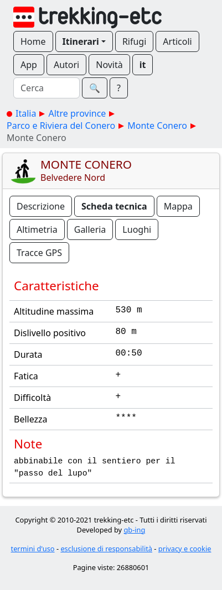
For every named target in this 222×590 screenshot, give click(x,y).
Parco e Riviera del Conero (61, 125)
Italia (26, 113)
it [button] (143, 65)
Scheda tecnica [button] (114, 206)
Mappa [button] (178, 206)
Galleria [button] (90, 229)
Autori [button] (66, 65)
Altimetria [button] (37, 229)
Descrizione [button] (41, 206)
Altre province (77, 113)
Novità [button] (109, 65)
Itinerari (81, 41)
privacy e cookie (184, 549)
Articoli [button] (177, 41)
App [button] (28, 65)
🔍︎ (94, 88)
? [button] (119, 88)
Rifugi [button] (134, 41)
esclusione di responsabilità (106, 549)
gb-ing (134, 530)
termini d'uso (33, 549)
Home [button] (33, 41)
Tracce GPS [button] (39, 253)
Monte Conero (157, 125)
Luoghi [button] (136, 229)
